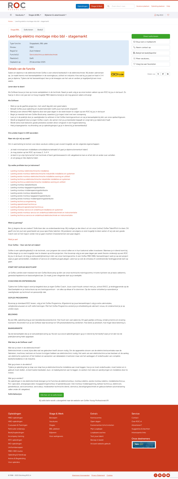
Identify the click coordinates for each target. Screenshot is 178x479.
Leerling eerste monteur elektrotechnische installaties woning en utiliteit (40, 176)
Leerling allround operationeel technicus (26, 207)
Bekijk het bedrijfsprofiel (144, 53)
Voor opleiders (14, 462)
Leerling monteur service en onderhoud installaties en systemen (36, 210)
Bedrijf (40, 30)
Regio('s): (14, 51)
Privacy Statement (98, 475)
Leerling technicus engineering (23, 201)
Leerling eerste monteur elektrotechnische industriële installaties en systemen (42, 174)
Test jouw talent (97, 436)
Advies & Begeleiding (17, 458)
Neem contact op (142, 47)
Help (168, 6)
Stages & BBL (34, 15)
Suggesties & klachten (141, 429)
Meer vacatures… (141, 58)
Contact (135, 418)
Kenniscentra (95, 418)
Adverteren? (137, 425)
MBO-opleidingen (15, 418)
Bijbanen (52, 432)
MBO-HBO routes (15, 451)
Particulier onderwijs (16, 429)
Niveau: (13, 47)
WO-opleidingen (15, 444)
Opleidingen (82, 6)
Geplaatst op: (15, 62)
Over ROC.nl (137, 421)
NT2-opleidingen (15, 440)
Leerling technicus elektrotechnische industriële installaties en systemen (40, 179)
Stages (52, 425)
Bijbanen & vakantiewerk (55, 15)
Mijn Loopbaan (96, 429)
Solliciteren (28, 30)
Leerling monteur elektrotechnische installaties (29, 171)
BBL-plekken (54, 429)
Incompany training (16, 436)
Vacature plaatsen (142, 6)
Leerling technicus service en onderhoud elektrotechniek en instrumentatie (41, 215)
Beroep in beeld (96, 440)
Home (10, 21)
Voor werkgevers (56, 436)
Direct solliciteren (150, 36)
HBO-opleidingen (15, 421)
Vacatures (19, 15)
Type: (15, 43)
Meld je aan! (13, 239)
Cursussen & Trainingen (17, 425)
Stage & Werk (96, 6)
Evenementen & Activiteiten (102, 425)
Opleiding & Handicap (17, 455)
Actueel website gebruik (100, 444)
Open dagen (95, 421)
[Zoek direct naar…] (120, 6)
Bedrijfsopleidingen (16, 432)
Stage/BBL (15, 30)
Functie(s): (14, 54)
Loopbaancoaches (97, 432)
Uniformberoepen (15, 447)
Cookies (110, 475)
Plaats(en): (14, 58)
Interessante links (139, 432)
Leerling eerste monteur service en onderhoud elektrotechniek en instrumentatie (43, 212)
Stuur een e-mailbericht (144, 42)
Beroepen (53, 418)
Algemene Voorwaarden (81, 475)
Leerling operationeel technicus (23, 204)
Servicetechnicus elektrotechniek (44, 54)
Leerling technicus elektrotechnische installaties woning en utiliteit (38, 182)
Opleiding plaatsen (158, 6)
